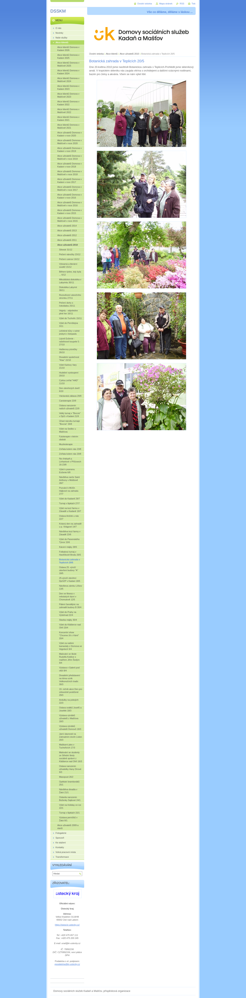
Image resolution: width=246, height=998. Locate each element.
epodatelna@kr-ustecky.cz (67, 964)
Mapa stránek (165, 3)
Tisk (193, 3)
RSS (182, 3)
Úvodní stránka (96, 54)
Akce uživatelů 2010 (129, 54)
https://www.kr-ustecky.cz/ (67, 925)
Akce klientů (112, 54)
